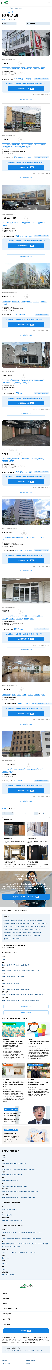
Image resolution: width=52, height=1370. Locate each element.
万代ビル (5, 454)
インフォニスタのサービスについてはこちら (26, 903)
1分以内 (4, 1232)
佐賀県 (8, 1000)
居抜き (3, 1258)
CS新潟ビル (6, 690)
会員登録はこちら (26, 89)
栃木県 (28, 970)
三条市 (33, 923)
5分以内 (18, 1232)
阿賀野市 (16, 929)
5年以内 (13, 1238)
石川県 (17, 976)
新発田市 (44, 923)
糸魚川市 (37, 926)
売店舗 (5, 1301)
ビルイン (4, 1252)
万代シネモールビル (9, 297)
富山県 (13, 976)
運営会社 (28, 1361)
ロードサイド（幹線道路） (42, 1244)
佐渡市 (21, 929)
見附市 (22, 926)
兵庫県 (8, 989)
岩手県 (13, 965)
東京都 (3, 970)
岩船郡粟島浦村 (16, 939)
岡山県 (8, 994)
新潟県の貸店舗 (18, 8)
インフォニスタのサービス (10, 1306)
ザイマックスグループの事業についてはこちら (32, 1348)
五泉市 (5, 929)
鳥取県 (13, 994)
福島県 (27, 965)
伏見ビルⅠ (6, 63)
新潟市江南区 (30, 920)
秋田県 (17, 965)
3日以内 (7, 1275)
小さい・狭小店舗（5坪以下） (10, 1209)
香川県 (27, 994)
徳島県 (31, 994)
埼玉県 (19, 970)
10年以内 (23, 1238)
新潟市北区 (6, 920)
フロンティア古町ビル (9, 764)
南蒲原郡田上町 (27, 932)
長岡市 (28, 923)
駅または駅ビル (25, 1244)
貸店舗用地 (6, 1296)
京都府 (13, 989)
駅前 (30, 1244)
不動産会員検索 (7, 1311)
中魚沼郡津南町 (27, 936)
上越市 (10, 929)
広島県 (3, 994)
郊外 (33, 1244)
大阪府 (3, 989)
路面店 (18, 1246)
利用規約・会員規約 (30, 1358)
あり (3, 1263)
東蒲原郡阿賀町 (37, 932)
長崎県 (13, 1000)
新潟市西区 (14, 923)
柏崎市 (38, 923)
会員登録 (26, 1328)
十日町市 (17, 926)
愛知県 (3, 983)
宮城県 (3, 965)
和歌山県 (27, 989)
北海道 (3, 959)
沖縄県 (37, 1000)
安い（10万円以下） (7, 1215)
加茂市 (11, 926)
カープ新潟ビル (7, 533)
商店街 (3, 1244)
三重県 (13, 983)
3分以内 (13, 1232)
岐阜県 (17, 983)
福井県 (22, 976)
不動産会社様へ (7, 1321)
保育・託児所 (9, 1220)
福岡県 (3, 1000)
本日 (3, 1275)
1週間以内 (12, 1275)
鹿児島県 (32, 1000)
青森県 (8, 965)
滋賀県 (17, 989)
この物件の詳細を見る (26, 99)
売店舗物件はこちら (26, 1013)
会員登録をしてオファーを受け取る (26, 897)
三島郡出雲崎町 (7, 936)
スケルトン (9, 1258)
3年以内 (9, 1238)
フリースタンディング (13, 1252)
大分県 (22, 1000)
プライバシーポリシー (7, 1361)
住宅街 (12, 1244)
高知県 (41, 994)
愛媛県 (36, 994)
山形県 (22, 965)
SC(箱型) (21, 1252)
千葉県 (14, 970)
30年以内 (34, 1238)
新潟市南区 (6, 923)
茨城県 (23, 970)
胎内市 (38, 929)
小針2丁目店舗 (7, 375)
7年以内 (18, 1238)
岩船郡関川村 (6, 939)
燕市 (32, 926)
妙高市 (43, 926)
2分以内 (9, 1232)
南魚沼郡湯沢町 (17, 936)
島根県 (17, 994)
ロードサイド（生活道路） (9, 1246)
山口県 (22, 994)
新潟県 (3, 976)
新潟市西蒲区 (21, 923)
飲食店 (3, 1220)
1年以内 (4, 1238)
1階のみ (4, 1269)
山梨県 (37, 970)
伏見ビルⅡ (6, 139)
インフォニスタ (5, 7)
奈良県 (22, 989)
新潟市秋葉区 (38, 920)
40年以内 (39, 1238)
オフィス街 (17, 1244)
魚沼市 (26, 929)
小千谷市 (5, 926)
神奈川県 (9, 970)
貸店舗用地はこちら (26, 1006)
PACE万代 (5, 611)
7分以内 (23, 1232)
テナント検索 (6, 1316)
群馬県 (33, 970)
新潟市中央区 (21, 920)
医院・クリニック (18, 1220)
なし (6, 1263)
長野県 (8, 976)
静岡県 (8, 983)
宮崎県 (27, 1000)
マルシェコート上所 (9, 218)
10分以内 (28, 1232)
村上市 (27, 926)
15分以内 (33, 1232)
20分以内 (39, 1232)
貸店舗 (11, 8)
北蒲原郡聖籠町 (7, 932)
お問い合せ (4, 1358)
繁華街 (8, 1244)
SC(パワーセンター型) (30, 1252)
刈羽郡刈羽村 (36, 936)
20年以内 (28, 1238)
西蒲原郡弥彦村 (17, 932)
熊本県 (17, 1000)
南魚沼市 (32, 929)
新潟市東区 (14, 920)
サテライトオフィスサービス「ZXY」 (11, 1348)
